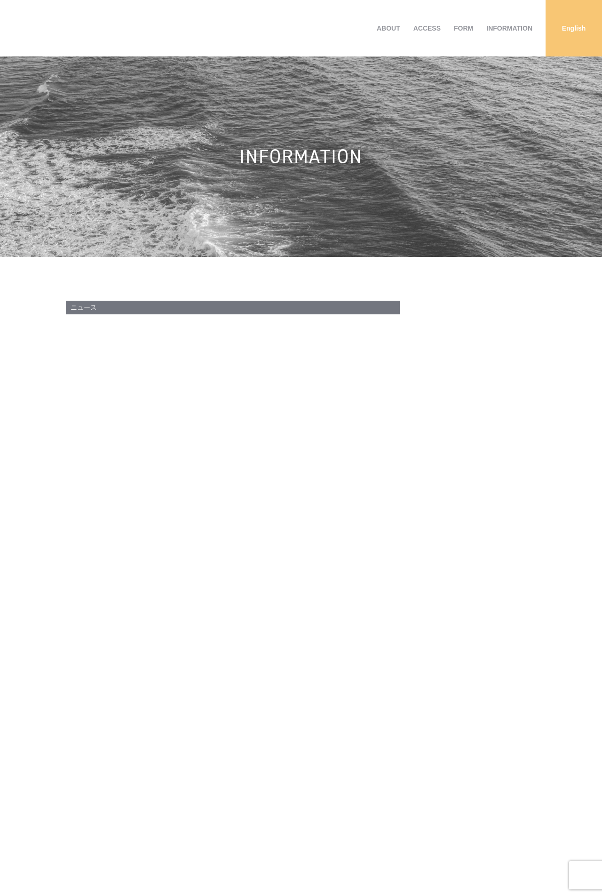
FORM (463, 28)
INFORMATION (509, 28)
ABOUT (388, 28)
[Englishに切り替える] (574, 28)
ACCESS (427, 28)
